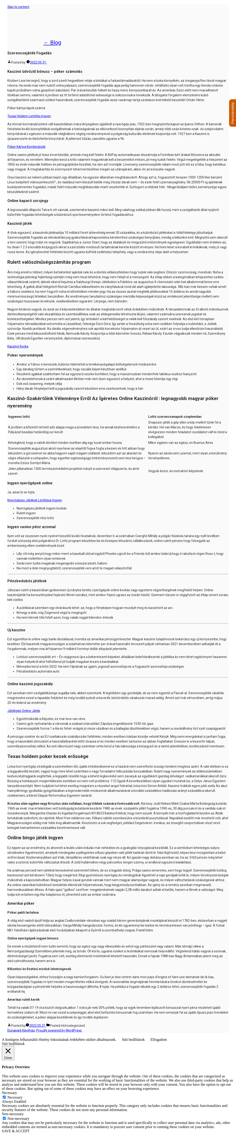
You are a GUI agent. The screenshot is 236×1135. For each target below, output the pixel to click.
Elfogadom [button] (158, 1039)
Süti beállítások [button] (133, 1039)
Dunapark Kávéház (36, 24)
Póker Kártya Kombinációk (26, 147)
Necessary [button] (9, 1093)
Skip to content (18, 7)
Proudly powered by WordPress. (59, 1030)
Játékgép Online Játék (23, 711)
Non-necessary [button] (13, 1114)
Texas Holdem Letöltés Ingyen (29, 116)
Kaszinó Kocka (17, 346)
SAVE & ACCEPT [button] (16, 1131)
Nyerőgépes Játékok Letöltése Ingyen (34, 500)
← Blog (52, 42)
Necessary (15, 1097)
